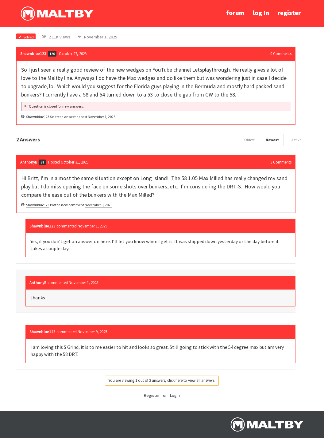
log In (261, 13)
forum (235, 13)
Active (296, 139)
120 (52, 54)
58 (42, 162)
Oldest (249, 139)
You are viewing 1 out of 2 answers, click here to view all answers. (161, 380)
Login (175, 395)
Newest (272, 139)
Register (152, 395)
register (289, 13)
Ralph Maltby (57, 13)
